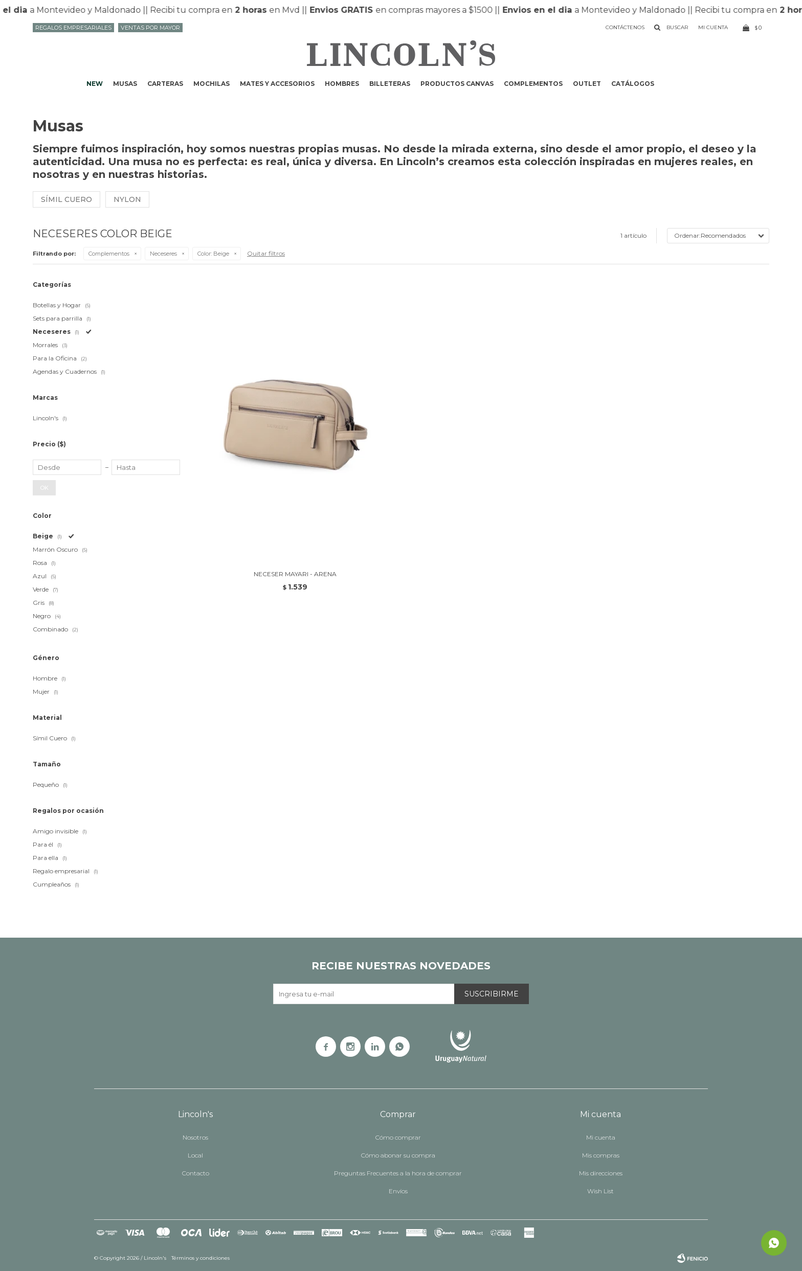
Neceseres (163, 253)
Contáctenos (625, 27)
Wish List (600, 1191)
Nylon (127, 199)
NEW (94, 83)
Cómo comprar (398, 1137)
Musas (125, 83)
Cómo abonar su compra (398, 1155)
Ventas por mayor (150, 27)
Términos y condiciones (200, 1258)
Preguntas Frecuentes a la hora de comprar (398, 1173)
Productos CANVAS (457, 83)
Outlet (587, 83)
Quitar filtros (266, 253)
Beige (213, 253)
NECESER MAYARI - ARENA (295, 574)
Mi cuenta (600, 1137)
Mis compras (600, 1155)
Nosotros (195, 1137)
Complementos (533, 83)
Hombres (342, 83)
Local (195, 1155)
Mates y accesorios (277, 83)
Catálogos (632, 83)
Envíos (398, 1191)
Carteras (165, 83)
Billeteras (389, 83)
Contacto (195, 1173)
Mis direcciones (600, 1173)
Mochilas (211, 83)
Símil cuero (66, 199)
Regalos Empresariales (73, 27)
